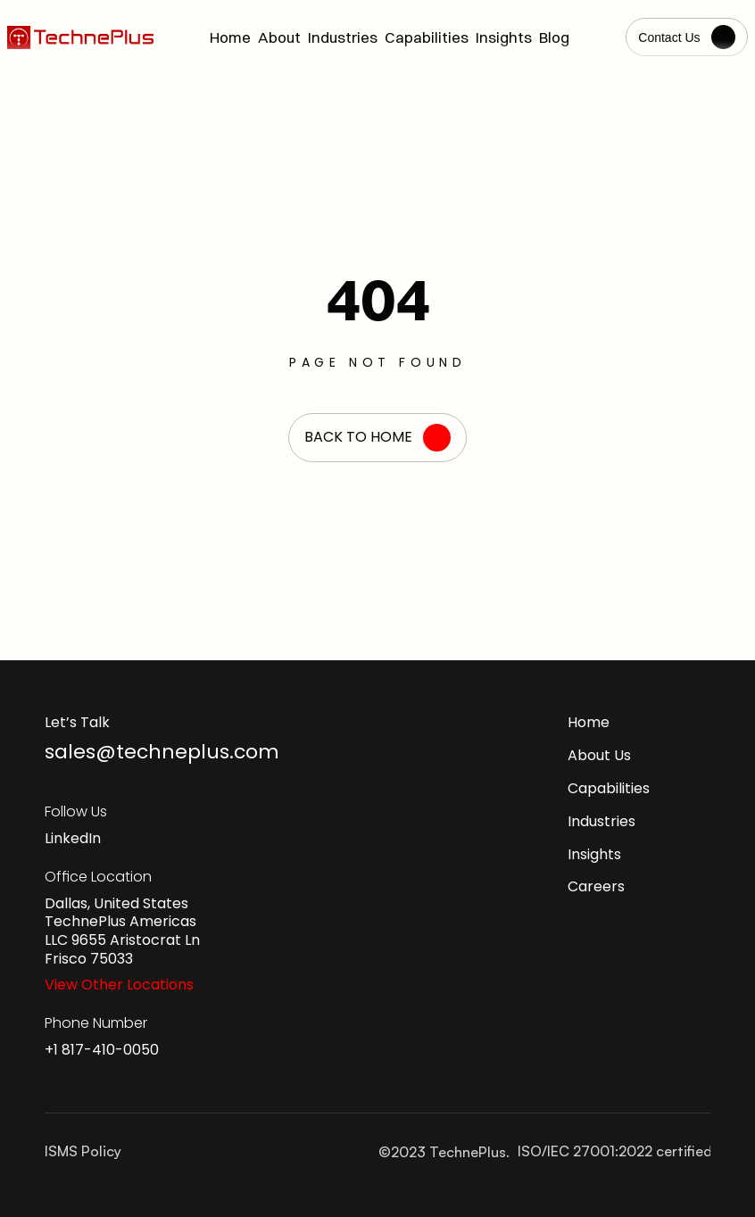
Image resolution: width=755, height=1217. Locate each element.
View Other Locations (119, 984)
